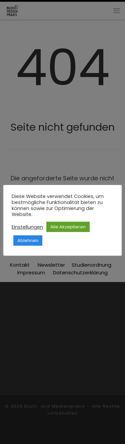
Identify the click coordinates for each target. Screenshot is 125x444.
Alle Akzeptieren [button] (68, 227)
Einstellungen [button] (27, 227)
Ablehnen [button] (27, 240)
